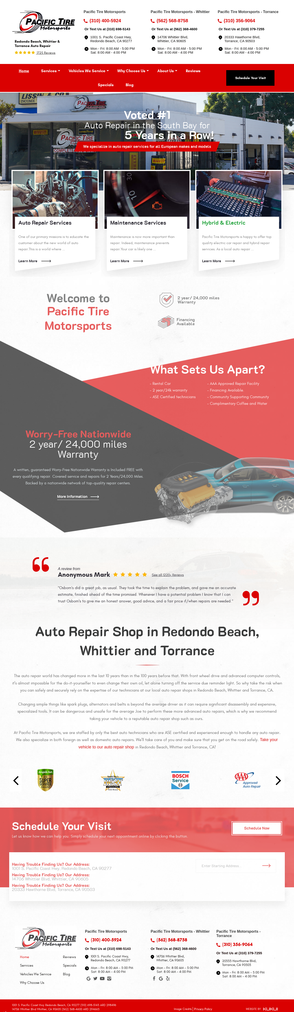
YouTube (102, 979)
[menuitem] (24, 71)
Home (24, 71)
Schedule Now (257, 828)
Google (88, 979)
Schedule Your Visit (250, 78)
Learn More (27, 261)
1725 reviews (45, 53)
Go (268, 865)
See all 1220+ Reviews (168, 575)
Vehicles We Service (87, 71)
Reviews (193, 71)
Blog (129, 85)
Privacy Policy (203, 1009)
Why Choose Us (131, 71)
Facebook (154, 979)
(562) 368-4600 (185, 29)
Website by (262, 1009)
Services (49, 71)
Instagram (109, 979)
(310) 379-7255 (252, 29)
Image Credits (183, 1009)
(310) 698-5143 (118, 29)
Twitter (95, 979)
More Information (72, 497)
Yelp (167, 979)
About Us (165, 71)
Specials (106, 85)
